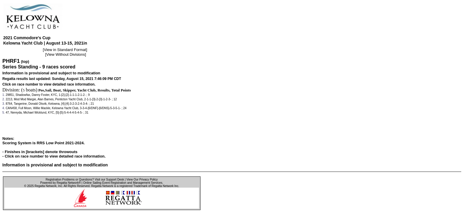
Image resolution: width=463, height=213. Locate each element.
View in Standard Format (65, 49)
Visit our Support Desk (109, 179)
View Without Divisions (65, 54)
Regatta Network (45, 186)
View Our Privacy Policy (142, 179)
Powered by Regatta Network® (60, 182)
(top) (25, 62)
